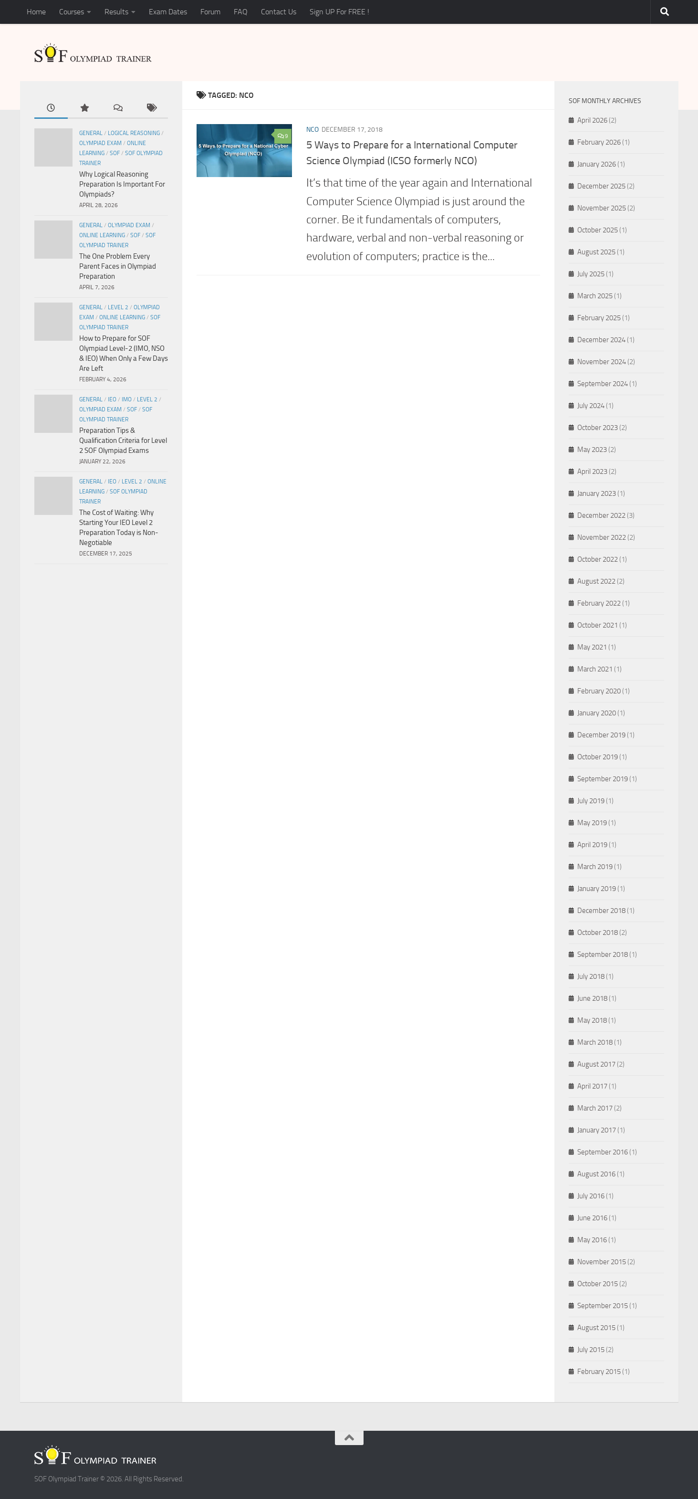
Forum (210, 11)
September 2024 (602, 383)
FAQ (241, 11)
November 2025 (601, 208)
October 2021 (597, 625)
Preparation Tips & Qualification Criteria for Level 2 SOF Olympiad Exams (123, 440)
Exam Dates (168, 11)
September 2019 (602, 779)
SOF (115, 153)
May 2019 (592, 822)
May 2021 (592, 647)
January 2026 (596, 164)
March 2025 (595, 296)
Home (36, 11)
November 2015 (601, 1262)
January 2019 (596, 888)
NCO (312, 130)
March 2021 (595, 669)
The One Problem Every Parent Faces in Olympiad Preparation (117, 266)
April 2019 (592, 844)
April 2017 (592, 1086)
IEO (112, 399)
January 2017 (596, 1130)
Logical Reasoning (134, 133)
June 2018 (592, 998)
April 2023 (592, 471)
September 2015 (602, 1305)
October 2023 (597, 427)
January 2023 (596, 493)
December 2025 (601, 186)
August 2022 (596, 581)
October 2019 (597, 757)
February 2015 (599, 1371)
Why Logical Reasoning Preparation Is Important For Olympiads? (122, 184)
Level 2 (118, 307)
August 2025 (596, 252)
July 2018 (590, 976)
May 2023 (592, 449)
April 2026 (592, 120)
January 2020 (596, 713)
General (91, 133)
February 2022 (599, 603)
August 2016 (596, 1174)
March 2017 (595, 1108)
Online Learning (102, 235)
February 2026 (599, 142)
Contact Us (278, 11)
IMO (127, 399)
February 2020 (599, 691)
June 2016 (592, 1218)
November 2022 (601, 537)
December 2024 (601, 339)
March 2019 (595, 866)
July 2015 (590, 1349)
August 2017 (596, 1064)
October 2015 (597, 1283)
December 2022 (601, 515)
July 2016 (590, 1196)
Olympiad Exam (100, 143)
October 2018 (597, 932)
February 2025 (599, 318)
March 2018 (595, 1042)
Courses (71, 11)
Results (116, 11)
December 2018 (601, 910)
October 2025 (597, 230)
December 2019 (601, 735)
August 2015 (596, 1327)
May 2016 (592, 1240)
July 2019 (590, 801)
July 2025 (590, 274)
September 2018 (602, 954)
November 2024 (601, 361)
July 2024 (590, 405)
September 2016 (602, 1152)
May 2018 (592, 1020)
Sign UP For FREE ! (339, 11)
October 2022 (597, 559)
